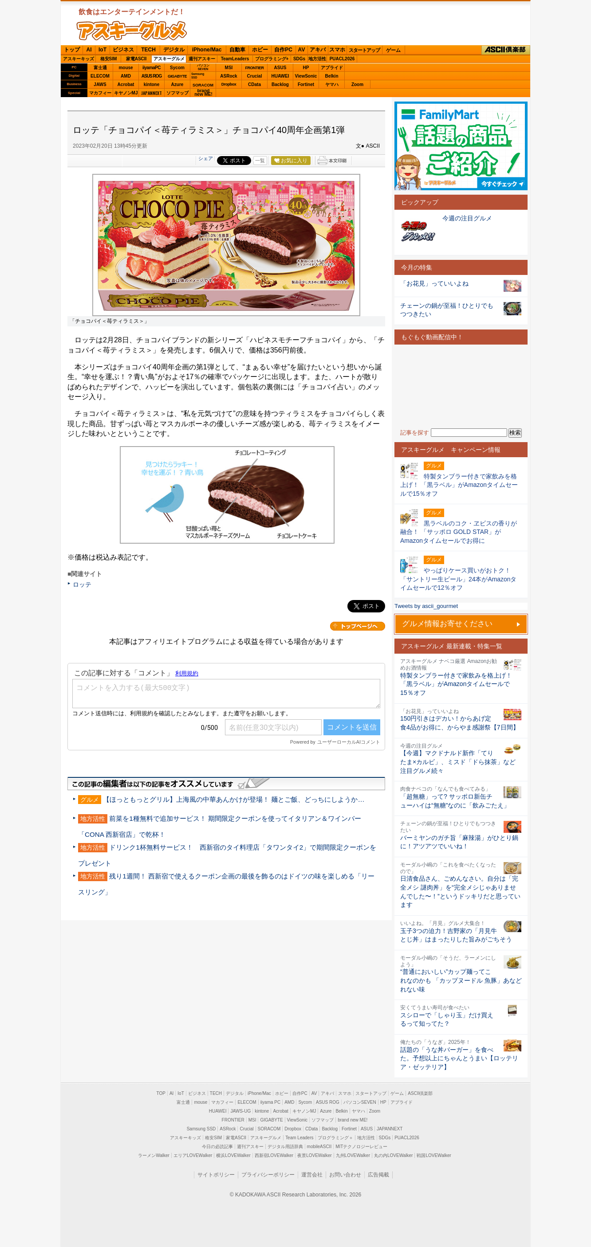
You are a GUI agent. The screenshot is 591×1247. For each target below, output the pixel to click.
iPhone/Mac (207, 50)
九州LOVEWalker (353, 1155)
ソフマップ (177, 92)
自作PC (283, 50)
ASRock (228, 76)
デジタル (174, 50)
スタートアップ (364, 50)
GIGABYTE (177, 76)
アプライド (332, 67)
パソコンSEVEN (203, 67)
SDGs (299, 58)
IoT (102, 50)
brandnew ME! (203, 93)
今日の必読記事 (217, 1146)
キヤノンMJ (126, 92)
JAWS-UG (240, 1111)
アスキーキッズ (78, 58)
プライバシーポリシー (268, 1175)
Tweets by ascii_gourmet (426, 606)
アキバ (318, 50)
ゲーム (393, 50)
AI (89, 50)
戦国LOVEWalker (434, 1155)
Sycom (177, 67)
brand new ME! (352, 1120)
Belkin (331, 76)
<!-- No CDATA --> (461, 386)
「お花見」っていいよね (434, 283)
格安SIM (108, 58)
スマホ (337, 50)
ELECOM (100, 76)
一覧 (260, 160)
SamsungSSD (197, 75)
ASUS (280, 67)
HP (306, 67)
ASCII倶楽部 (506, 50)
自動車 (237, 50)
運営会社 (312, 1175)
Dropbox (228, 84)
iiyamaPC (151, 67)
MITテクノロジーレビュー (361, 1146)
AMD (126, 76)
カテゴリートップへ (357, 626)
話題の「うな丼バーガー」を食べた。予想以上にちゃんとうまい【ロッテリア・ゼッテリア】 (459, 1058)
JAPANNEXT (151, 93)
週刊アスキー (202, 58)
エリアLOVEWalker (192, 1155)
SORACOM (269, 1128)
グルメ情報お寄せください (447, 624)
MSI (229, 67)
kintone (152, 84)
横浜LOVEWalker (233, 1155)
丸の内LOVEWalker (393, 1155)
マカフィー (100, 92)
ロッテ (82, 584)
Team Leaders (299, 1137)
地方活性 (317, 58)
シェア (205, 158)
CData (254, 84)
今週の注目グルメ (467, 218)
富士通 (100, 67)
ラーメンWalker (153, 1155)
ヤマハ (332, 84)
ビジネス (123, 50)
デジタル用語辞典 (285, 1146)
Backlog (280, 84)
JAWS (100, 84)
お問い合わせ (345, 1175)
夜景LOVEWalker (314, 1155)
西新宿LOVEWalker (274, 1155)
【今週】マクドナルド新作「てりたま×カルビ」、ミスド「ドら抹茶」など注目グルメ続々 (458, 761)
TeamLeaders (235, 58)
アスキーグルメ (169, 58)
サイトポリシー (216, 1175)
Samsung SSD (201, 1128)
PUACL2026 (342, 58)
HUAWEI (280, 76)
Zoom (357, 84)
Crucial (254, 76)
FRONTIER (254, 68)
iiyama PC (270, 1102)
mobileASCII (319, 1146)
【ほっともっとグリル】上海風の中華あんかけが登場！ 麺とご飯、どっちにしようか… (233, 799)
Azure (177, 84)
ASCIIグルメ (132, 30)
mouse (125, 67)
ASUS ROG (152, 76)
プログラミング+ (272, 58)
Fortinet (306, 84)
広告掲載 (378, 1175)
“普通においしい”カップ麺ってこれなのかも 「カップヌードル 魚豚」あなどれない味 (461, 980)
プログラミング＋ (335, 1137)
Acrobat (126, 84)
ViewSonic (306, 76)
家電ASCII (136, 58)
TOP (161, 1093)
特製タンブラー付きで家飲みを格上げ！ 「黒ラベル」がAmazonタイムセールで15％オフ (456, 684)
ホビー (260, 50)
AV (301, 50)
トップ (72, 50)
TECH (148, 50)
